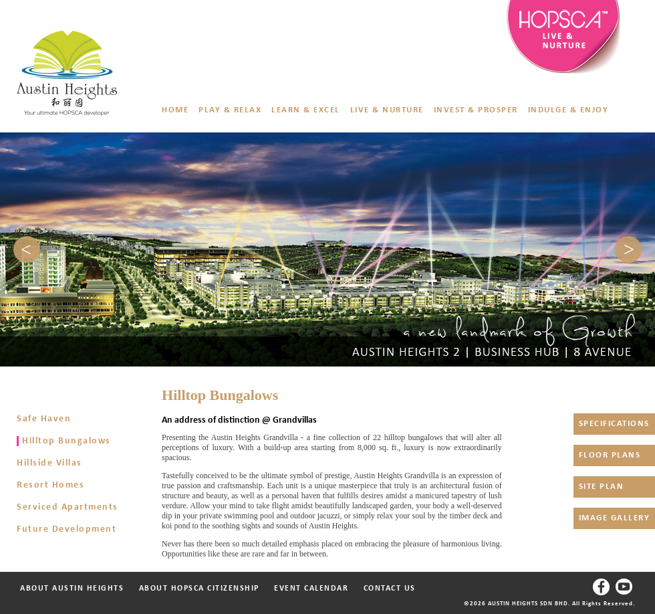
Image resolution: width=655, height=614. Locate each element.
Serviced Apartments (67, 507)
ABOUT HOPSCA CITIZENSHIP (191, 589)
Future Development (66, 529)
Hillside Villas (49, 463)
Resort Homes (50, 485)
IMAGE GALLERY (614, 518)
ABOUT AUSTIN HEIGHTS (72, 589)
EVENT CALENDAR (311, 589)
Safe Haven (44, 419)
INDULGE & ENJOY (568, 110)
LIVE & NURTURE (387, 110)
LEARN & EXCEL (305, 110)
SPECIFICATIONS (614, 423)
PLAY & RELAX (230, 110)
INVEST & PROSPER (476, 110)
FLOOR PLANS (610, 455)
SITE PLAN (601, 486)
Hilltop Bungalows (66, 441)
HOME (175, 110)
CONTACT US (382, 589)
